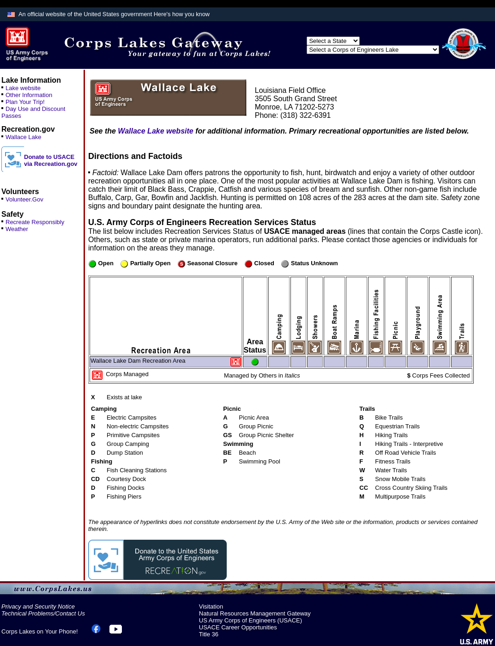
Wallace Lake (24, 137)
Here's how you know (182, 14)
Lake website (23, 88)
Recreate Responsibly (35, 222)
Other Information (29, 94)
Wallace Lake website (155, 131)
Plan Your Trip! (25, 101)
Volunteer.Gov (24, 199)
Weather (17, 228)
